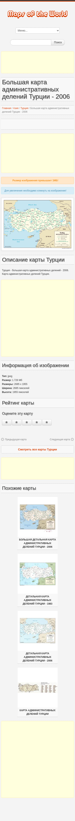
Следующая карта (60, 439)
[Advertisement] (37, 62)
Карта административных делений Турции (38, 712)
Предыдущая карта (15, 439)
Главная (6, 108)
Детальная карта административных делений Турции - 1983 (37, 600)
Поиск (58, 42)
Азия (16, 108)
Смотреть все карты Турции (37, 449)
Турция (24, 108)
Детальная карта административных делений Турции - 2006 (37, 657)
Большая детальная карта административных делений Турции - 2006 (37, 543)
